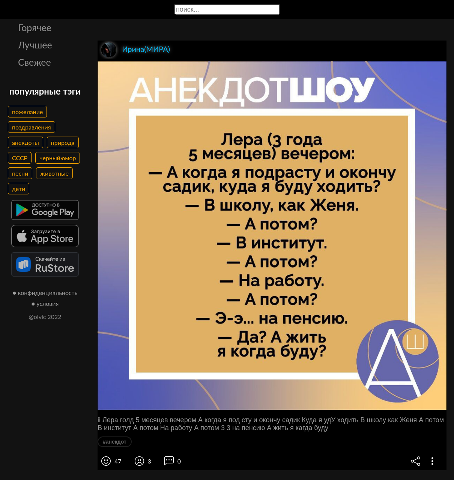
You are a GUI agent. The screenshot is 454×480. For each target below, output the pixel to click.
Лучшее (35, 44)
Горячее (34, 27)
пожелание (27, 111)
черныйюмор (57, 157)
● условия (45, 303)
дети (18, 188)
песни (20, 173)
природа (63, 142)
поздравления (31, 127)
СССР (19, 157)
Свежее (34, 62)
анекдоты (25, 142)
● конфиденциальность (45, 292)
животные (54, 173)
